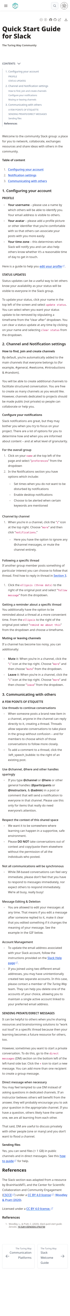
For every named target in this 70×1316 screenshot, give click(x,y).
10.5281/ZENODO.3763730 (31, 1226)
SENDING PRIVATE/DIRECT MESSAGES (27, 114)
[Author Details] (19, 45)
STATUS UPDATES (17, 80)
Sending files (15, 118)
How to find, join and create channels (27, 91)
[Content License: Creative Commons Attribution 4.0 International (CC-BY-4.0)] (43, 19)
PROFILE (12, 76)
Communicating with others (27, 181)
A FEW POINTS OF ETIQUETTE (23, 109)
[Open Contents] (19, 63)
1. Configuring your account (22, 71)
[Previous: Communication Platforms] (18, 1256)
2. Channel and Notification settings (26, 86)
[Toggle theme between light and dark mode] (64, 5)
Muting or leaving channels (22, 99)
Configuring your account (26, 169)
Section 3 (60, 576)
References (10, 123)
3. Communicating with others (23, 104)
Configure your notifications (22, 95)
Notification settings (22, 175)
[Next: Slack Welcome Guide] (53, 1256)
